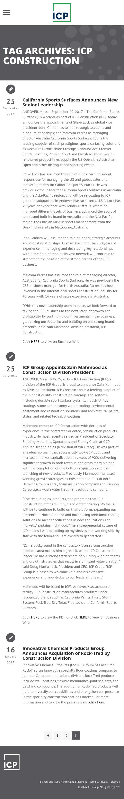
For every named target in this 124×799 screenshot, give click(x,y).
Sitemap (115, 781)
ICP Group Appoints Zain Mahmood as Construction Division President (65, 369)
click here (96, 702)
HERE (35, 341)
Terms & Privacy (99, 781)
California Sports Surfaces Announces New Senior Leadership (70, 102)
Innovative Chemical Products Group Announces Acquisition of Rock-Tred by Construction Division (66, 653)
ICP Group (93, 787)
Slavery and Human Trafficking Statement (63, 781)
